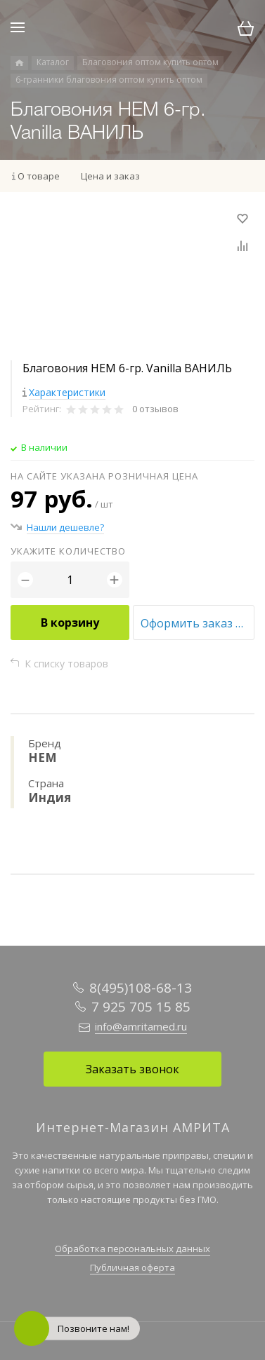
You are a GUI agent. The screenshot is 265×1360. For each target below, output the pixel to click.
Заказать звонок (132, 1069)
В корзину (70, 622)
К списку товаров (66, 663)
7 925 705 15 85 (140, 1007)
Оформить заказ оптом (198, 623)
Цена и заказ (110, 176)
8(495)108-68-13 (140, 988)
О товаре (39, 176)
